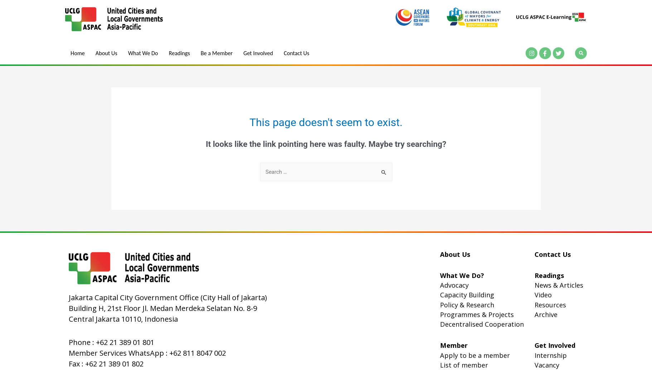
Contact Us (298, 53)
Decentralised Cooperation (482, 324)
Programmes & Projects (477, 314)
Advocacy (454, 285)
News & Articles (559, 285)
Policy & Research (467, 305)
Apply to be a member (475, 355)
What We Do (144, 53)
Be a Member (218, 53)
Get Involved (260, 53)
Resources (550, 305)
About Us (106, 53)
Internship (551, 355)
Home (78, 53)
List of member (464, 365)
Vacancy (547, 365)
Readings (180, 53)
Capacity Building (467, 295)
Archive (546, 314)
